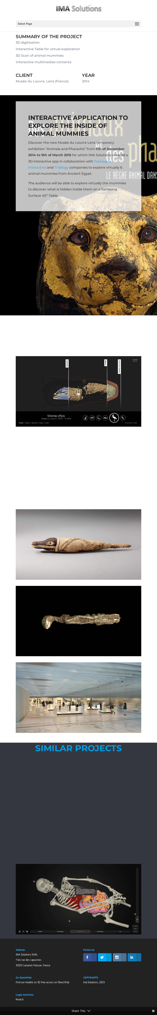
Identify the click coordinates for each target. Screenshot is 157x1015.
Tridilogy (61, 168)
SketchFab (63, 982)
